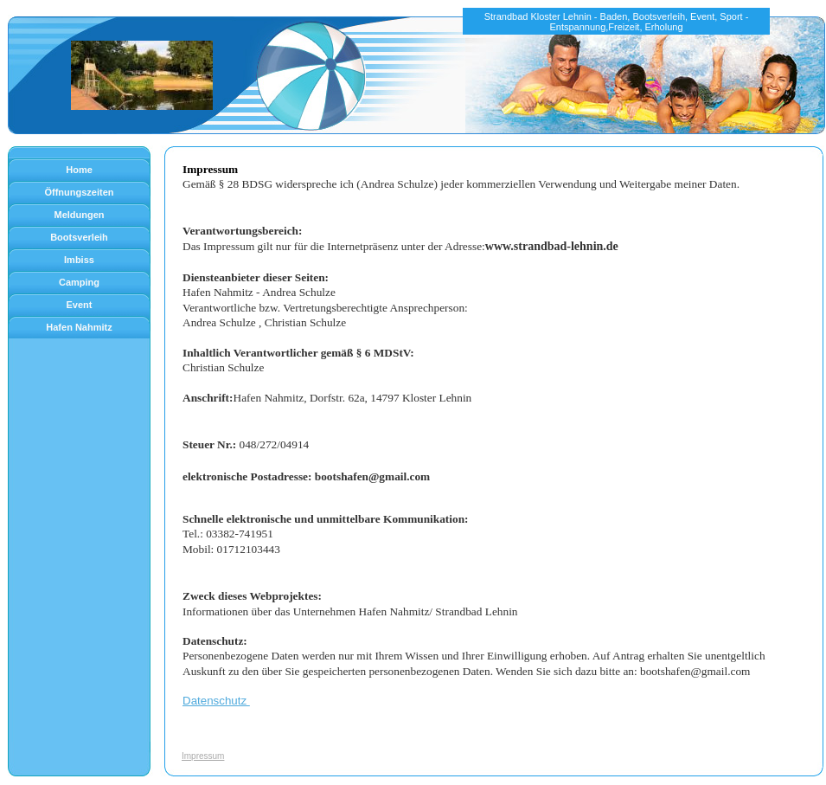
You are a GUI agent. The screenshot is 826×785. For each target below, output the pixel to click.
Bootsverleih (79, 237)
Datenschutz (216, 700)
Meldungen (79, 214)
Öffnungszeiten (78, 192)
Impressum (203, 756)
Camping (79, 282)
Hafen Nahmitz (79, 327)
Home (79, 169)
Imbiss (79, 259)
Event (80, 304)
